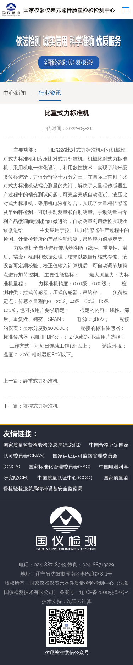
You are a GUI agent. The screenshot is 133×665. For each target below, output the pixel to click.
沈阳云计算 (79, 601)
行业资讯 (50, 92)
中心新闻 (14, 92)
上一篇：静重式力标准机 (30, 381)
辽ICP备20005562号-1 (104, 592)
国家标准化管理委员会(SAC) (59, 466)
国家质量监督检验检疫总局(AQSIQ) (42, 445)
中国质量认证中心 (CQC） (66, 477)
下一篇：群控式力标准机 (30, 406)
